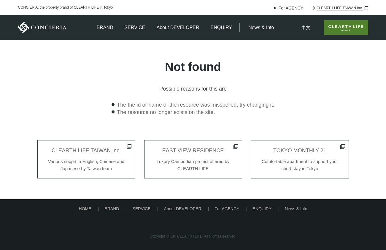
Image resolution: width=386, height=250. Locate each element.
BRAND (105, 27)
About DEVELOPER (177, 27)
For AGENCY (291, 8)
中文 (305, 27)
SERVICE (135, 27)
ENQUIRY (221, 27)
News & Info (261, 27)
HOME (85, 208)
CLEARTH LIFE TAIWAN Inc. (340, 8)
